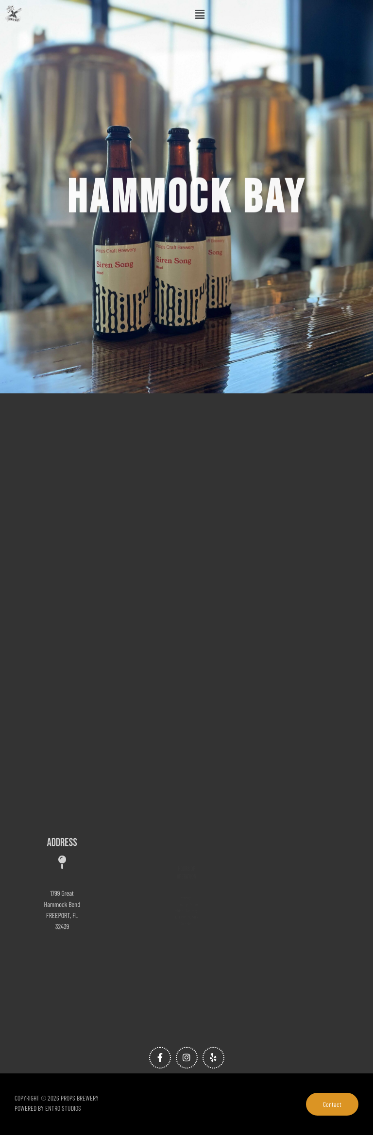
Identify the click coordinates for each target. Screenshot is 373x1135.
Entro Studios (63, 1108)
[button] (200, 14)
